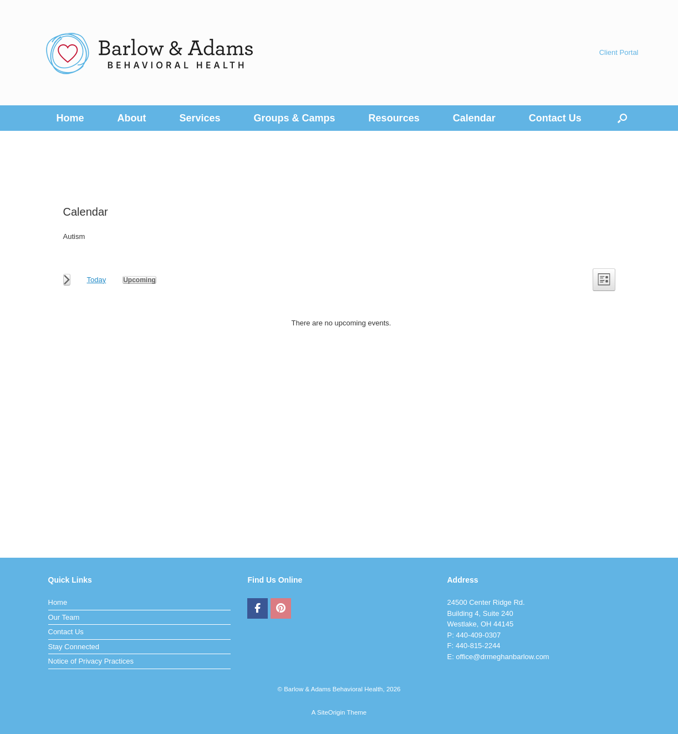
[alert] (341, 323)
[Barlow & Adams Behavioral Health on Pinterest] (281, 608)
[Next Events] (66, 280)
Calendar (474, 118)
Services (200, 118)
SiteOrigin (331, 712)
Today (96, 280)
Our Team (64, 617)
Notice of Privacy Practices (91, 661)
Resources (394, 118)
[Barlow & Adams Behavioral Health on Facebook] (257, 608)
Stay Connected (74, 647)
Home (70, 118)
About (132, 118)
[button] (622, 118)
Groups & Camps (294, 118)
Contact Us (555, 118)
